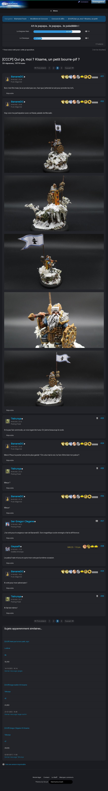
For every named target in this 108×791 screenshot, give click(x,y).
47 (5, 741)
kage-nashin (22, 714)
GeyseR (15, 546)
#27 (102, 521)
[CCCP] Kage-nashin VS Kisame (16, 685)
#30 (102, 596)
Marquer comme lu (66, 777)
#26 (102, 496)
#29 (102, 571)
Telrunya (16, 418)
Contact (46, 777)
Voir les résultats (99, 50)
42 (5, 698)
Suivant (69, 68)
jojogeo (20, 671)
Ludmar (7, 648)
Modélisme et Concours (39, 19)
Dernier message (11, 671)
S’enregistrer (98, 2)
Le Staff (54, 777)
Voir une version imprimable (15, 764)
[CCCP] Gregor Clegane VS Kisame (17, 728)
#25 (102, 468)
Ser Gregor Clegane (22, 521)
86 (5, 655)
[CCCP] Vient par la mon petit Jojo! (17, 641)
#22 (102, 101)
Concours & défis (58, 19)
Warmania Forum (20, 19)
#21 (102, 76)
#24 (102, 443)
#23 (102, 418)
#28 (102, 546)
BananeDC (17, 76)
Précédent (40, 68)
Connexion (83, 2)
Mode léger (37, 777)
